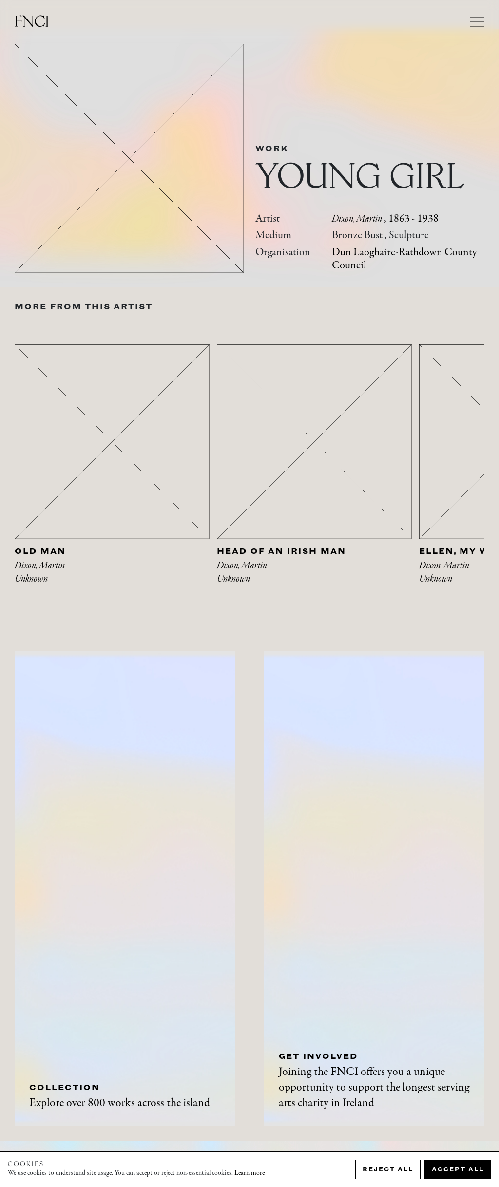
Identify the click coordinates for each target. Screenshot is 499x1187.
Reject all (388, 1169)
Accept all (458, 1169)
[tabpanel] (116, 475)
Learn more (249, 1173)
